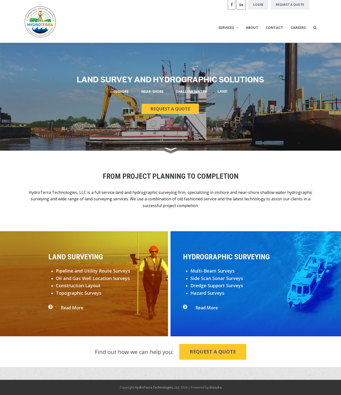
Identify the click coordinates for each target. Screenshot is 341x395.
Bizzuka (216, 387)
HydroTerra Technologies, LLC (157, 387)
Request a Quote (213, 351)
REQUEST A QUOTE (170, 109)
